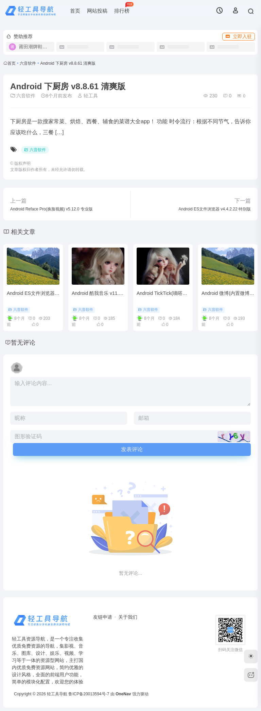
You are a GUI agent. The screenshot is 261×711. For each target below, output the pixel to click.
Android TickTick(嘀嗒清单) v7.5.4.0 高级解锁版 (187, 293)
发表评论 (132, 449)
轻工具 (87, 95)
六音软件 (28, 63)
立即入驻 (238, 36)
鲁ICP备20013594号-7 (88, 694)
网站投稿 (97, 11)
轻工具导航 (57, 694)
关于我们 (127, 617)
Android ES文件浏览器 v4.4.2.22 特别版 (49, 293)
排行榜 (123, 8)
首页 (75, 11)
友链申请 (102, 617)
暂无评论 (23, 342)
